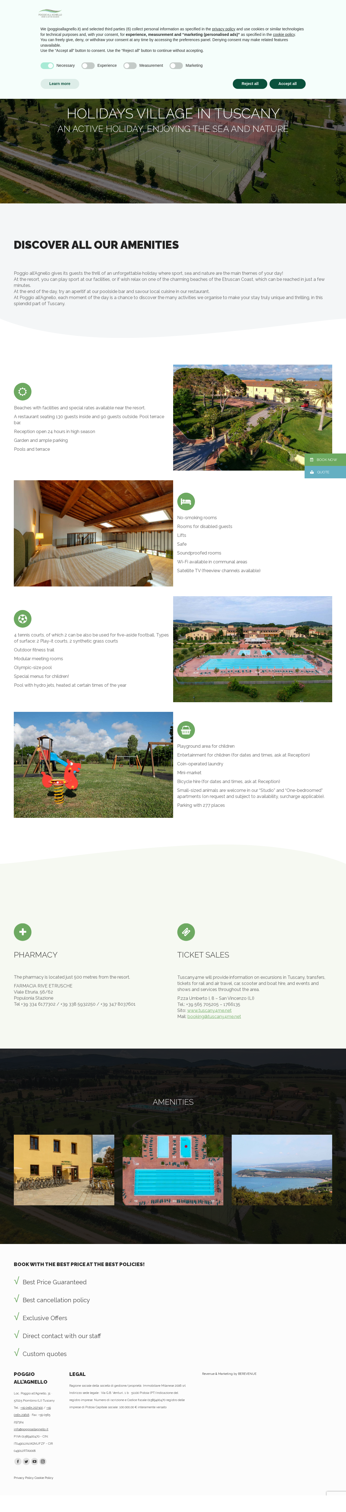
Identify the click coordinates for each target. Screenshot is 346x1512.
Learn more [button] (59, 1497)
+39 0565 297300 (31, 1408)
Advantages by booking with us (53, 5)
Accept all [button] (287, 1497)
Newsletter (93, 5)
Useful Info (117, 5)
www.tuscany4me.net (209, 1047)
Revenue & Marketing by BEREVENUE (229, 1374)
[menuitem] (29, 24)
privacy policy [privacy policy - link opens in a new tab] (223, 1442)
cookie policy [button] (284, 1447)
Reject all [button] (250, 1497)
